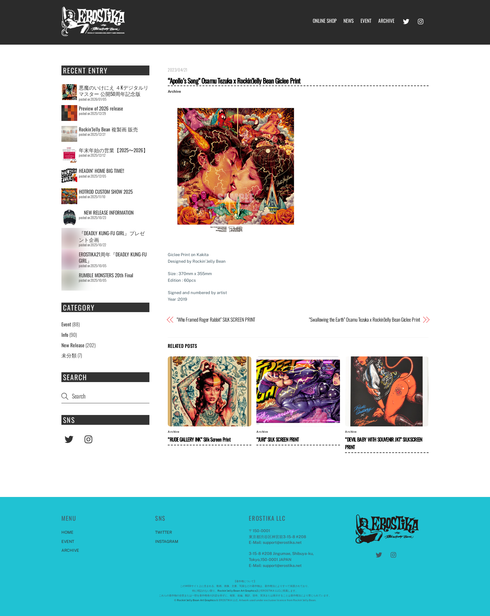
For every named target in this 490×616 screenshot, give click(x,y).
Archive (174, 91)
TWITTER (163, 532)
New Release (73, 345)
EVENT (366, 20)
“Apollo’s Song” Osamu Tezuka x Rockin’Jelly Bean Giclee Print (234, 80)
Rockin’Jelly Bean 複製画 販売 (108, 129)
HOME (67, 532)
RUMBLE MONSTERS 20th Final (106, 275)
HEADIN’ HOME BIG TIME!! (101, 170)
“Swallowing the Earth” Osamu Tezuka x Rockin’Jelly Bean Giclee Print (364, 319)
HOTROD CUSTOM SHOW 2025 (106, 191)
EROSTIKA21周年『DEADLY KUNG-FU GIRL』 (113, 257)
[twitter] (406, 20)
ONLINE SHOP (324, 20)
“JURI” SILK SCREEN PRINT (277, 439)
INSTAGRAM (166, 541)
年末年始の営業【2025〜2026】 (113, 150)
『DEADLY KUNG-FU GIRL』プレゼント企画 (112, 236)
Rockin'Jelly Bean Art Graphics (236, 590)
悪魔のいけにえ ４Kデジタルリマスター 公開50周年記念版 (113, 90)
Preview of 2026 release (101, 108)
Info (64, 334)
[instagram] (421, 20)
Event (66, 324)
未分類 (69, 355)
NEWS (348, 20)
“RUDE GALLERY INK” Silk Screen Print (199, 439)
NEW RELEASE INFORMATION (106, 212)
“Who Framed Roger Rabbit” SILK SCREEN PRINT (216, 319)
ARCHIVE (386, 20)
